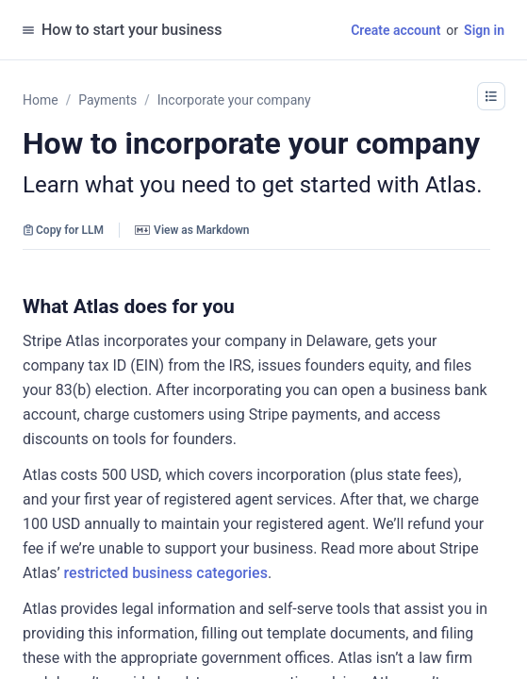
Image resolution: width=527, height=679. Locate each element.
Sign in (484, 30)
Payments (107, 100)
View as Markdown (192, 230)
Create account (395, 30)
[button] (491, 96)
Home (40, 100)
